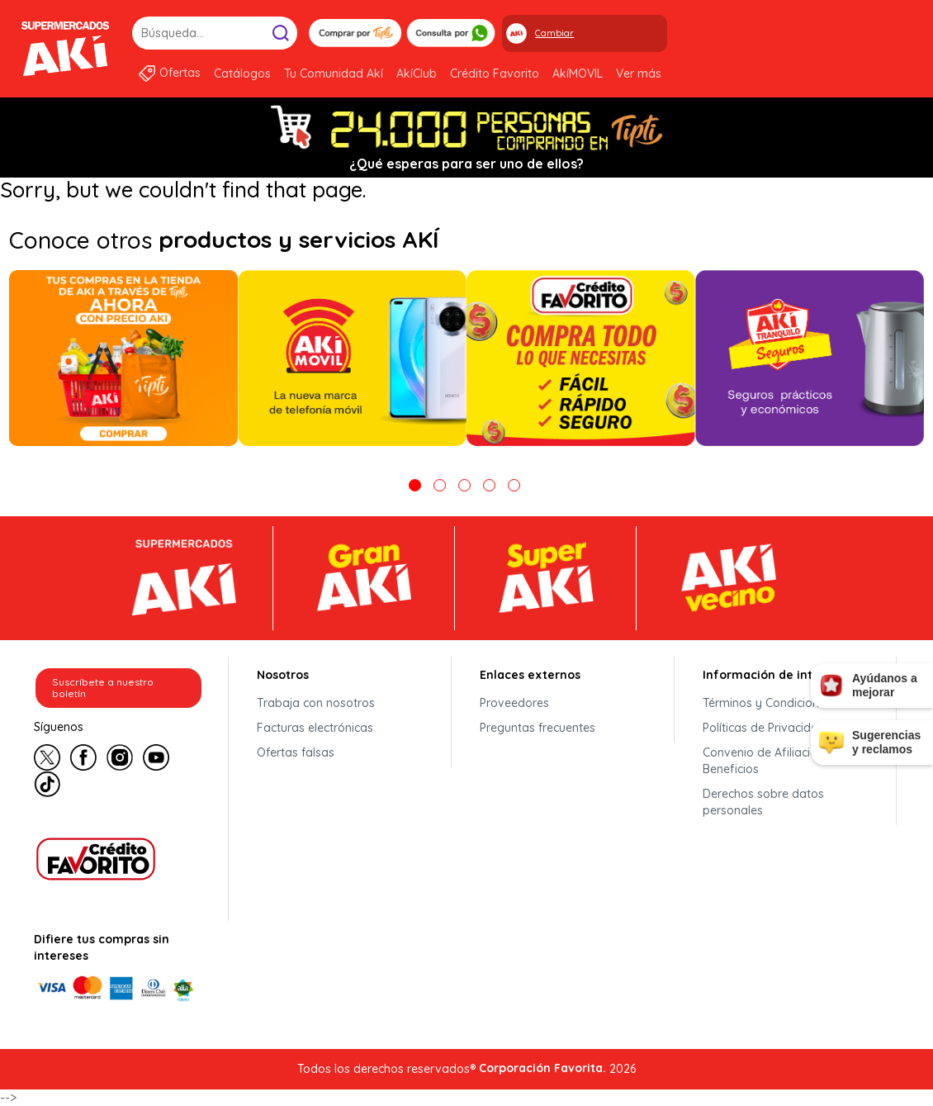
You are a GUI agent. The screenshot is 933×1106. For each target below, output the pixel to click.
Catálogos (242, 73)
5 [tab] (514, 485)
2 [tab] (439, 485)
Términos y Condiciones (767, 702)
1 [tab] (415, 485)
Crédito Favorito (494, 73)
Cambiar (554, 33)
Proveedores (514, 702)
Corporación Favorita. (542, 1068)
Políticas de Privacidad (764, 727)
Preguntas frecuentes (537, 727)
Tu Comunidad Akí (333, 73)
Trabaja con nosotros (316, 702)
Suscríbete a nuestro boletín (103, 688)
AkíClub (416, 73)
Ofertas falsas (295, 752)
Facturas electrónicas (315, 727)
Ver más (638, 73)
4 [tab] (489, 485)
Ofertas (180, 72)
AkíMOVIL (577, 73)
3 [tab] (464, 485)
